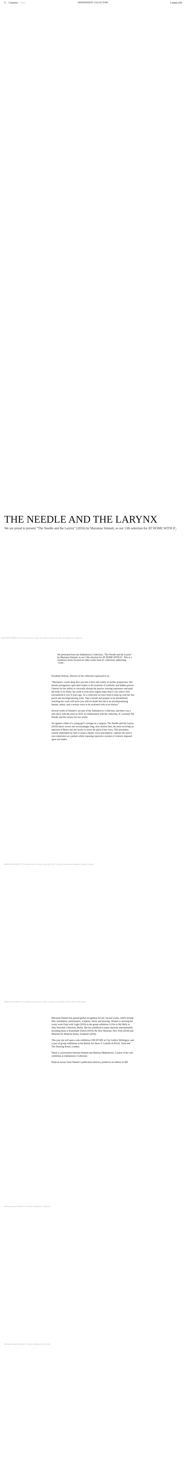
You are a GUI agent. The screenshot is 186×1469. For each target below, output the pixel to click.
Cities (23, 2)
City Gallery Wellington (117, 1040)
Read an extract (58, 1062)
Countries (13, 2)
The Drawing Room (61, 1046)
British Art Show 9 (93, 1043)
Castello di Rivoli (111, 1043)
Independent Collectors (93, 2)
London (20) (176, 2)
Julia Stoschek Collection (63, 1027)
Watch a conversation (61, 1052)
